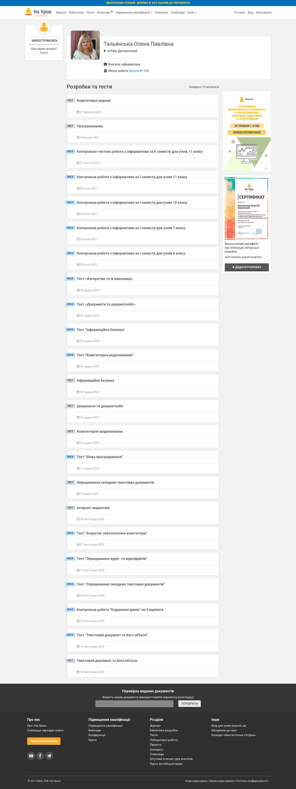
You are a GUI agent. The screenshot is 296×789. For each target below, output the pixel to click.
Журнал (61, 12)
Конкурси (161, 12)
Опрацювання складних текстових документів (115, 482)
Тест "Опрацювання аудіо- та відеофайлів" (112, 559)
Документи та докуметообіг (100, 406)
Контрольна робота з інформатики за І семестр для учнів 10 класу (132, 202)
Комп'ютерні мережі (94, 100)
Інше (192, 12)
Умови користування (221, 780)
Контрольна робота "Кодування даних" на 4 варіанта (120, 610)
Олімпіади (157, 754)
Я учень (240, 12)
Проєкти (156, 744)
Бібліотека (76, 12)
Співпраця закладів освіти (45, 730)
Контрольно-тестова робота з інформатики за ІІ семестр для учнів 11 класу (140, 151)
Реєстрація (264, 12)
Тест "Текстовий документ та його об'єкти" (112, 635)
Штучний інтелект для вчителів (171, 759)
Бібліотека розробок (164, 730)
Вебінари (95, 730)
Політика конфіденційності (252, 780)
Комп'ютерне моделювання (100, 431)
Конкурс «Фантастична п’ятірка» (234, 735)
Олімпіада (178, 12)
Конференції (97, 735)
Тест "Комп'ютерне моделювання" (105, 355)
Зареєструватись (44, 40)
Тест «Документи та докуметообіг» (106, 304)
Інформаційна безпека (95, 380)
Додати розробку (246, 267)
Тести (90, 12)
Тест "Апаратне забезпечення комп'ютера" (112, 533)
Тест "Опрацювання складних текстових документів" (121, 584)
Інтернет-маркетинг (93, 508)
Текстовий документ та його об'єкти (107, 661)
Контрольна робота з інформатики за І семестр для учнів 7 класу (131, 228)
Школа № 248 (139, 71)
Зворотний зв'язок (44, 741)
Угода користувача (196, 780)
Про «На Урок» (37, 725)
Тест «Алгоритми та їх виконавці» (105, 279)
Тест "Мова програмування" (100, 457)
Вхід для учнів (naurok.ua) (229, 725)
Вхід (251, 12)
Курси (93, 740)
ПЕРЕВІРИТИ (189, 703)
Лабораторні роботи (164, 740)
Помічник (105, 12)
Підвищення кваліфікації (134, 12)
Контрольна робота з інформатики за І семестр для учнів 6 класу (131, 253)
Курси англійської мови (166, 764)
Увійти (44, 52)
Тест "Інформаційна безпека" (101, 330)
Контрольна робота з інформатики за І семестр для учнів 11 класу (132, 177)
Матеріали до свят (224, 730)
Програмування (90, 126)
